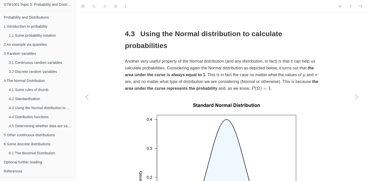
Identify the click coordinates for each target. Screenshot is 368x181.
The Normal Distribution (24, 81)
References (13, 171)
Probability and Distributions (26, 17)
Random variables (20, 54)
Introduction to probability (26, 26)
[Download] (115, 6)
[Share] (360, 6)
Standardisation (24, 99)
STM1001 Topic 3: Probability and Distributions (39, 5)
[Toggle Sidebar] (82, 6)
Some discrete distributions (27, 144)
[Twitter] (340, 6)
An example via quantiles (25, 44)
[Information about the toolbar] (125, 6)
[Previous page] (86, 97)
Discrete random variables (33, 72)
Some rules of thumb (28, 90)
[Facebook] (350, 6)
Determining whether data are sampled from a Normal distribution (42, 126)
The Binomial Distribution (32, 153)
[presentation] (304, 75)
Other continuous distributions (29, 135)
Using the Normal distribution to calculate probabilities (42, 108)
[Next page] (356, 97)
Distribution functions (29, 117)
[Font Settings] (104, 6)
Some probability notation (32, 35)
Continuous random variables (35, 63)
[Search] (93, 6)
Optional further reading (23, 162)
